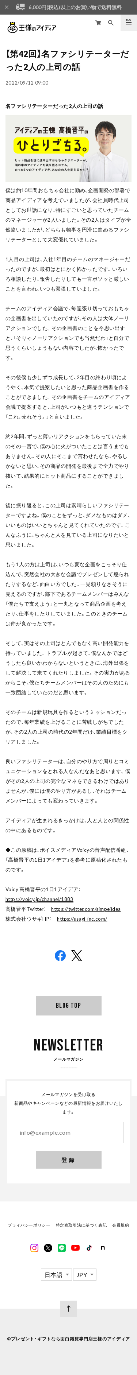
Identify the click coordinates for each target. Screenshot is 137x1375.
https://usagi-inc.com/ (82, 919)
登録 (68, 1160)
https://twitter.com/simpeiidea (86, 909)
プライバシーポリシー (29, 1226)
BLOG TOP (68, 1005)
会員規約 (120, 1226)
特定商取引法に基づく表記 (81, 1226)
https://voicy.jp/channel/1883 (39, 899)
